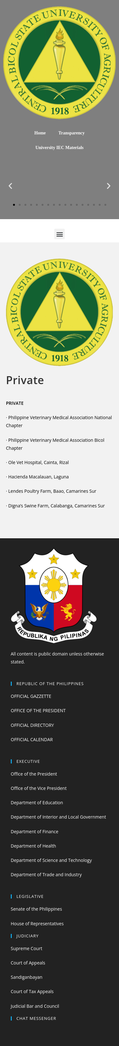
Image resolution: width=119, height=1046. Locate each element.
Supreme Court (26, 948)
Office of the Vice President (39, 788)
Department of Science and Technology (51, 860)
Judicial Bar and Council (35, 1006)
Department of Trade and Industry (46, 874)
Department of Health (33, 846)
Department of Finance (34, 831)
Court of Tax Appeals (32, 991)
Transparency (71, 133)
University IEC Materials (60, 147)
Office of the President (34, 774)
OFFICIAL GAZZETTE (31, 696)
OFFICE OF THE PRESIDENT (38, 710)
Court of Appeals (28, 963)
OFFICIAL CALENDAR (32, 739)
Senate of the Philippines (36, 909)
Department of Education (37, 802)
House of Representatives (37, 924)
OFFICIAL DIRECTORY (32, 725)
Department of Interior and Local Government (58, 817)
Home (40, 133)
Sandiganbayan (27, 977)
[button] (14, 205)
